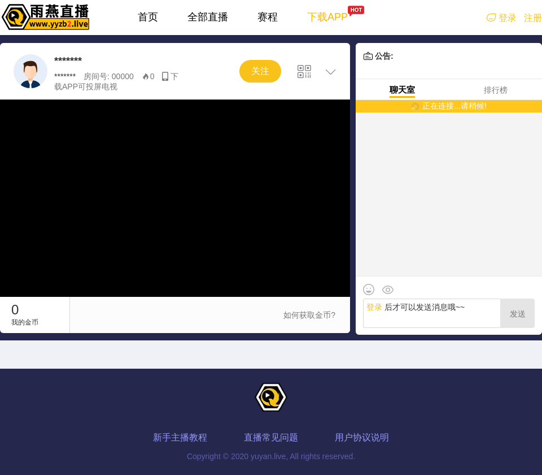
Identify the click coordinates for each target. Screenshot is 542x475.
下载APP (327, 17)
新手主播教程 (180, 437)
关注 (260, 71)
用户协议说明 (362, 437)
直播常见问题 (271, 437)
